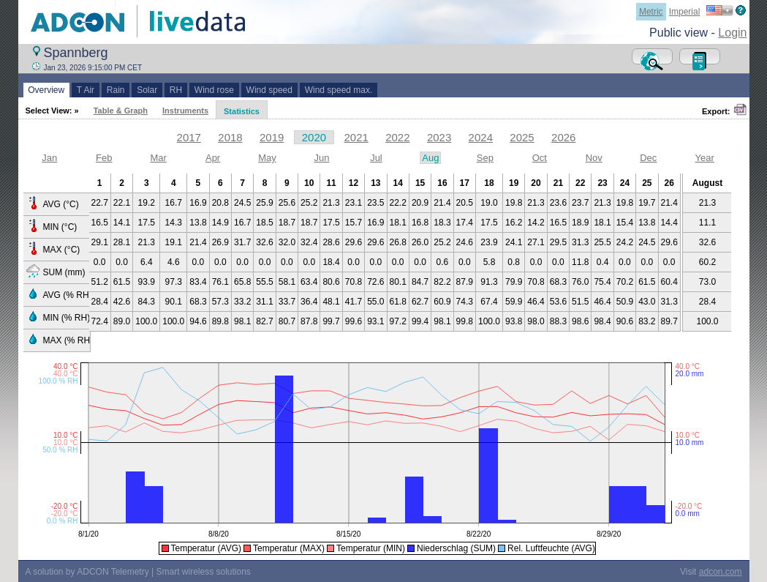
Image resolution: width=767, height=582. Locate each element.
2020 (314, 137)
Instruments (185, 110)
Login (732, 32)
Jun (322, 157)
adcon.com (720, 572)
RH (176, 90)
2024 (481, 137)
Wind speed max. (338, 90)
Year (704, 157)
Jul (376, 157)
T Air (85, 90)
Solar (147, 90)
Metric (651, 12)
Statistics (242, 111)
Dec (648, 157)
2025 (522, 137)
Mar (158, 157)
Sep (485, 157)
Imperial (684, 12)
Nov (594, 157)
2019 (272, 137)
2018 (230, 137)
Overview (46, 90)
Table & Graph (121, 110)
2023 (439, 137)
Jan (49, 157)
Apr (212, 157)
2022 (397, 137)
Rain (115, 90)
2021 (356, 137)
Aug (430, 157)
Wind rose (213, 90)
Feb (104, 157)
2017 (189, 137)
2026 (563, 137)
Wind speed (269, 90)
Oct (539, 157)
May (267, 157)
